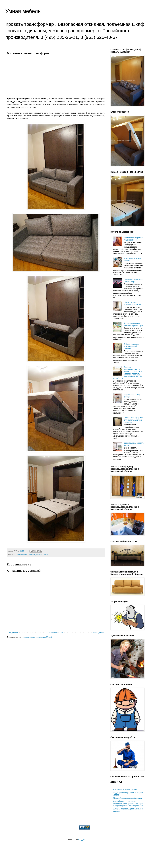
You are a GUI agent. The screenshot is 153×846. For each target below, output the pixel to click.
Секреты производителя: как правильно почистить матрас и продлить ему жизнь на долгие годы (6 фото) (127, 372)
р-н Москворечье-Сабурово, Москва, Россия (31, 555)
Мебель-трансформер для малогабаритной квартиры (133, 420)
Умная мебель (23, 11)
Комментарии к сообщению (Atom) (37, 637)
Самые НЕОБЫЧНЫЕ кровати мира (133, 280)
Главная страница (55, 633)
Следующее (13, 633)
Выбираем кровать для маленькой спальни (132, 346)
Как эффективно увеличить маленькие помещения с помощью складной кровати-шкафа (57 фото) (128, 803)
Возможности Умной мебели (125, 789)
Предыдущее (98, 633)
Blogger (81, 839)
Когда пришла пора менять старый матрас (133, 324)
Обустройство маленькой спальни (132, 303)
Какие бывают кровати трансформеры (133, 239)
